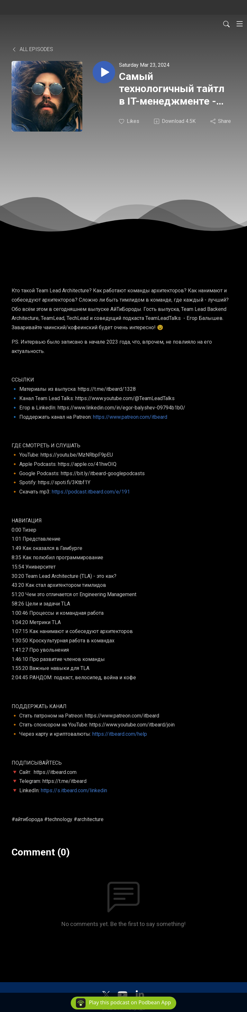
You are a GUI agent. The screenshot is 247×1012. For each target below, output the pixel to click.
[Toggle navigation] (239, 24)
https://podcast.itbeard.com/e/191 (91, 492)
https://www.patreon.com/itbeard (130, 417)
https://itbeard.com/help (119, 734)
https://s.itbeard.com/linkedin (74, 790)
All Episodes (32, 49)
